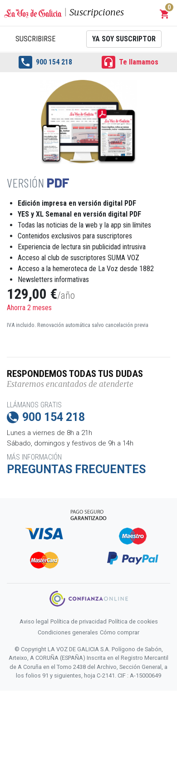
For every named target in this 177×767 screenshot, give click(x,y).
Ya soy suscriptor (124, 39)
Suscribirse (35, 39)
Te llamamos (130, 62)
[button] (165, 14)
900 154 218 (45, 62)
